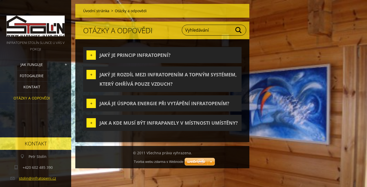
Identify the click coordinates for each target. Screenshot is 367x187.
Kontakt (31, 86)
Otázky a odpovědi (32, 98)
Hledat (238, 30)
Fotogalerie (32, 75)
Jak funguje (32, 64)
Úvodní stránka (96, 10)
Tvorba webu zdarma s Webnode (158, 162)
